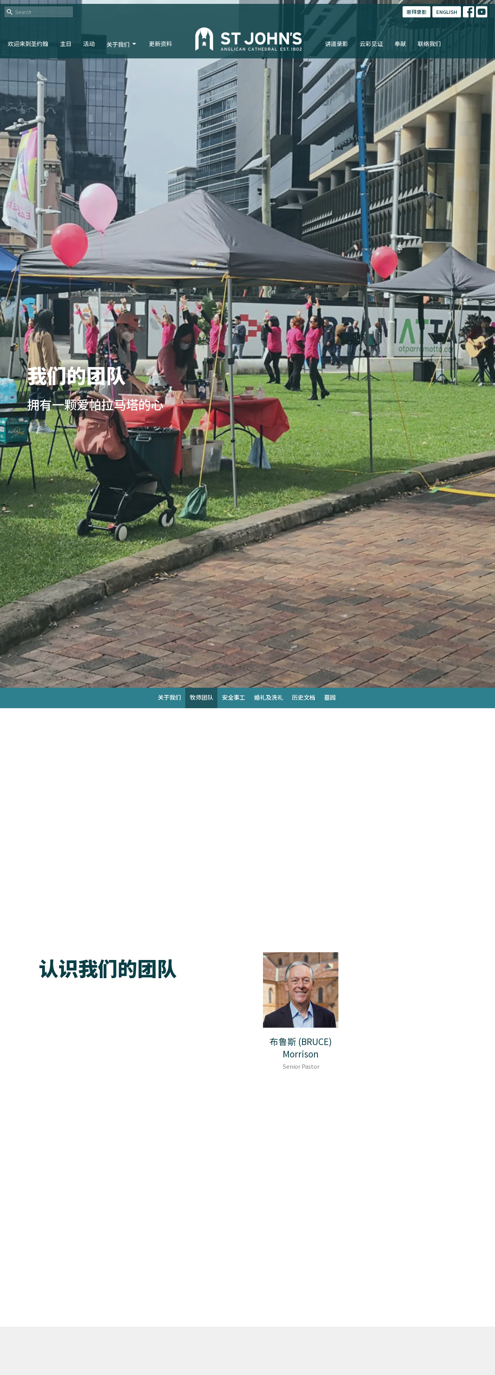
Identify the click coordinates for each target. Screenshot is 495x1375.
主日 (66, 43)
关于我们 (121, 44)
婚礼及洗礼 (268, 697)
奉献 (400, 43)
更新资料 (160, 43)
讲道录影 (336, 43)
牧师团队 (201, 697)
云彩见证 (371, 43)
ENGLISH (446, 11)
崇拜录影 (416, 11)
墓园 (330, 697)
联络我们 (429, 43)
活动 (89, 43)
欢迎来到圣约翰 (28, 43)
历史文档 (303, 697)
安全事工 (233, 697)
